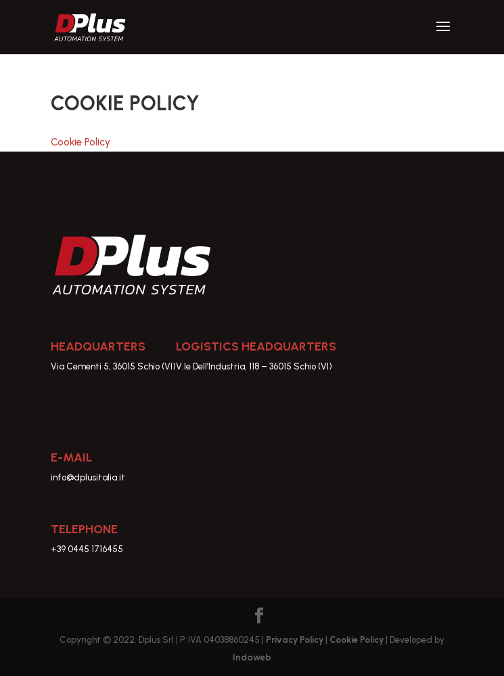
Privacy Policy (295, 640)
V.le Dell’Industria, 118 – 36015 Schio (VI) (254, 366)
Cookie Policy (80, 142)
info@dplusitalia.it (88, 477)
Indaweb (252, 657)
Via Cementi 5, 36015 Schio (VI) (113, 366)
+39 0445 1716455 (87, 549)
